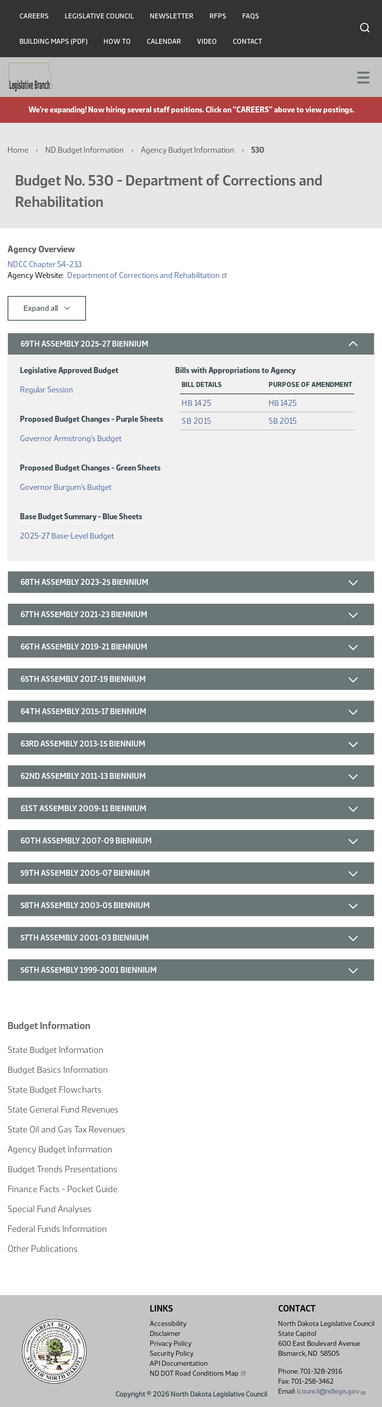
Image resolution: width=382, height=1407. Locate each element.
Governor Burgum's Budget (65, 485)
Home (17, 150)
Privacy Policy (170, 1343)
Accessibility (168, 1323)
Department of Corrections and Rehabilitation (147, 275)
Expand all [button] (46, 308)
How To (117, 41)
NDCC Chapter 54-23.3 (44, 264)
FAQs (250, 16)
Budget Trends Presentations (62, 1169)
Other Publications (42, 1248)
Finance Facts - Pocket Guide (62, 1189)
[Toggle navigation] (362, 77)
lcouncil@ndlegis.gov (331, 1391)
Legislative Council (99, 16)
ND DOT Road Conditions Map (198, 1373)
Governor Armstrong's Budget (70, 436)
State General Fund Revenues (62, 1109)
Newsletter (171, 16)
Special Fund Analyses (49, 1209)
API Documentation (178, 1363)
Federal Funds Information (57, 1228)
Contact (247, 41)
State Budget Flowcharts (54, 1089)
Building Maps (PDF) (53, 41)
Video (207, 41)
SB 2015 (196, 421)
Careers (34, 16)
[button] (191, 344)
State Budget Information (55, 1049)
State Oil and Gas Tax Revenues (66, 1129)
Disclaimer (165, 1333)
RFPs (217, 16)
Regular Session (46, 387)
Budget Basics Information (57, 1069)
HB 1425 (196, 403)
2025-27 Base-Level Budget (67, 534)
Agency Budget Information (187, 150)
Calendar (164, 41)
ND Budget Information (84, 150)
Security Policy (171, 1353)
